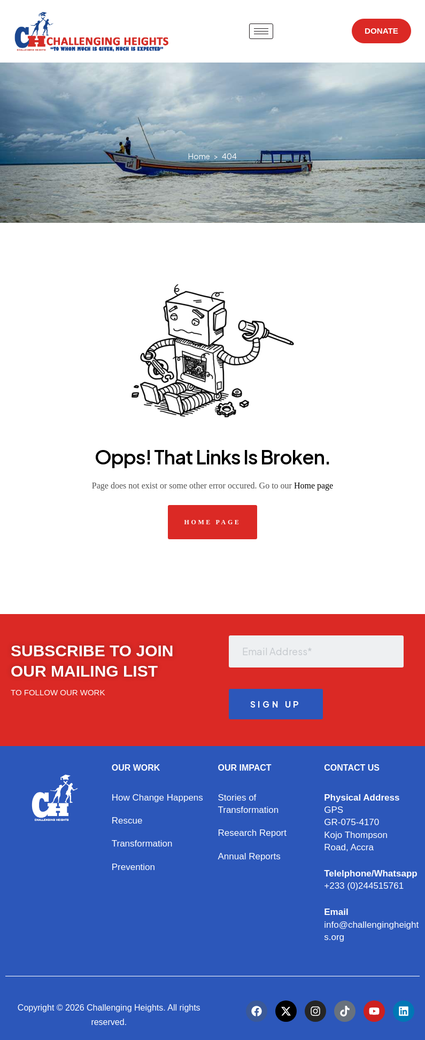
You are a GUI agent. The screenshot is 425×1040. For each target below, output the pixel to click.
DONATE (379, 31)
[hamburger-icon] (259, 31)
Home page (313, 485)
